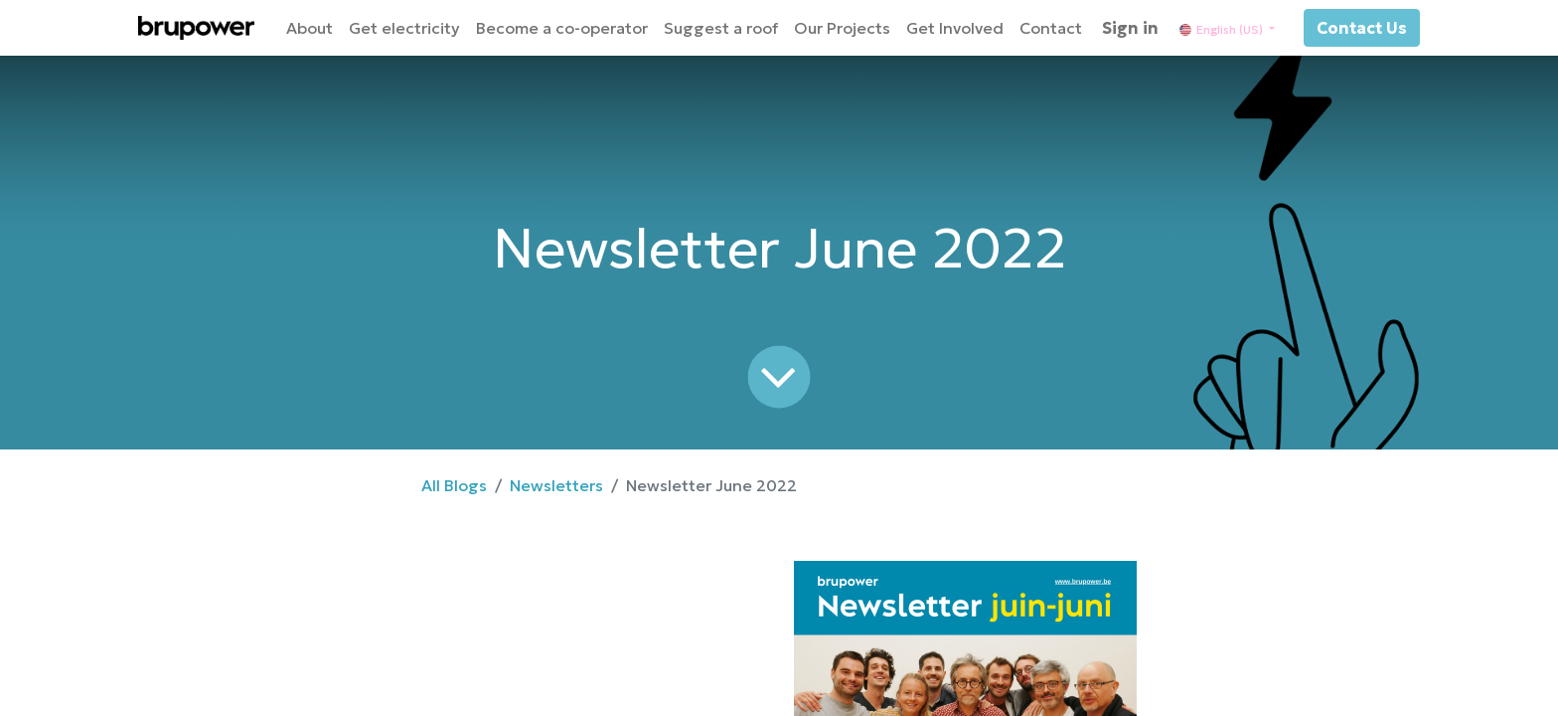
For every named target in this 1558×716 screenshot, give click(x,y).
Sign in (1130, 28)
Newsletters (556, 485)
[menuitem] (309, 28)
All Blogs (454, 485)
